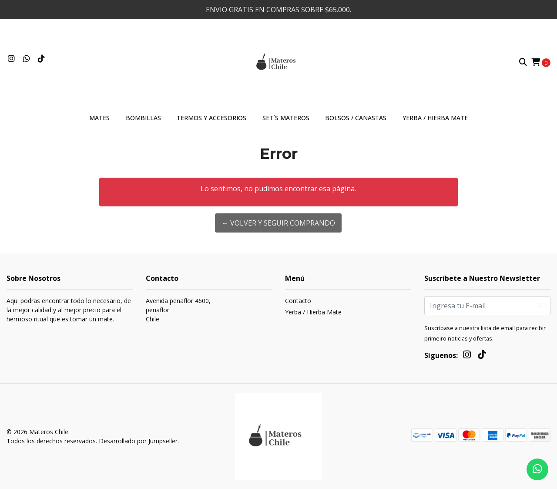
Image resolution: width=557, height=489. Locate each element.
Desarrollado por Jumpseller (138, 441)
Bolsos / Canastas (355, 118)
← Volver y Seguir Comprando (278, 223)
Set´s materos (285, 118)
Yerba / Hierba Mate (435, 118)
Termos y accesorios (211, 118)
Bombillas (143, 118)
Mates (99, 118)
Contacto (298, 301)
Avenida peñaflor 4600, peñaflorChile (178, 310)
